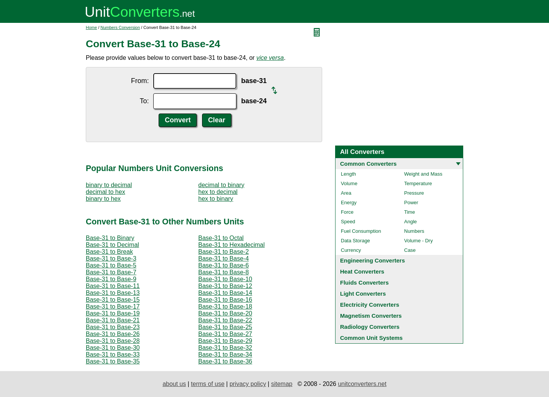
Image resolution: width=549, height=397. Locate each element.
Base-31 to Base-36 (225, 361)
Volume (349, 183)
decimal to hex (105, 192)
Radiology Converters (370, 326)
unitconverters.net (362, 384)
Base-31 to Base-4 (223, 258)
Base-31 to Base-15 (113, 299)
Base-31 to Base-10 (225, 279)
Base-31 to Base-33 (113, 354)
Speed (348, 221)
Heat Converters (362, 271)
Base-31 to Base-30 (113, 347)
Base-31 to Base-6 (223, 265)
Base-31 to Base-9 (111, 279)
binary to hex (103, 198)
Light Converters (363, 293)
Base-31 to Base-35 (113, 361)
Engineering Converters (372, 260)
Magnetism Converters (371, 315)
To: (144, 101)
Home (91, 27)
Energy (348, 202)
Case (410, 250)
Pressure (414, 193)
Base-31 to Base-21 (113, 320)
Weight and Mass (423, 174)
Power (411, 202)
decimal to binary (221, 185)
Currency (351, 250)
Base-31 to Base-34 (225, 354)
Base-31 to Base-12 (225, 286)
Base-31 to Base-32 (225, 347)
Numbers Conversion (120, 27)
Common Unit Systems (371, 338)
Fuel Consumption (361, 231)
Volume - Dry (418, 240)
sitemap (281, 384)
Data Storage (355, 240)
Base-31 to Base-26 (113, 334)
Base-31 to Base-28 (113, 341)
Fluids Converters (364, 282)
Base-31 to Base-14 (225, 293)
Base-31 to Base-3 (111, 258)
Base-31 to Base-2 (223, 251)
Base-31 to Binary (110, 238)
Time (409, 212)
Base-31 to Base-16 (225, 299)
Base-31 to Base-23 (113, 327)
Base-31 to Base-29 (225, 341)
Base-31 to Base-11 (113, 286)
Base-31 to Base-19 (113, 313)
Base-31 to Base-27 (225, 334)
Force (347, 212)
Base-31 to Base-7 (111, 272)
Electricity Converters (369, 304)
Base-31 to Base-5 (111, 265)
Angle (410, 221)
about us (174, 384)
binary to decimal (109, 185)
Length (348, 174)
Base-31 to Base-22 (225, 320)
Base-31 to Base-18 (225, 306)
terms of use (208, 384)
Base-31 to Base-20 (225, 313)
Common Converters (368, 163)
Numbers (414, 231)
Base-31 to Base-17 (113, 306)
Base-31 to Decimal (112, 245)
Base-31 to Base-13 (113, 293)
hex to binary (215, 198)
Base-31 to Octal (221, 238)
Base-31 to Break (109, 251)
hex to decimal (218, 192)
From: (140, 81)
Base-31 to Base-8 (223, 272)
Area (346, 193)
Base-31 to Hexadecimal (231, 245)
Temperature (418, 183)
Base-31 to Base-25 (225, 327)
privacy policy (248, 384)
